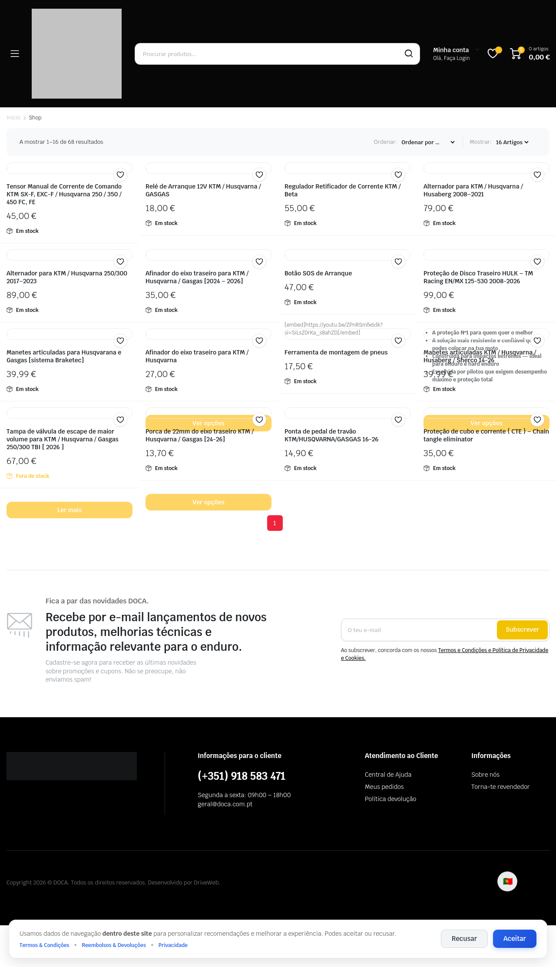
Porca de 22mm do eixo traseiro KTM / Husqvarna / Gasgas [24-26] (200, 435)
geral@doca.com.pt (225, 804)
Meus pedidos (384, 787)
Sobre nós (485, 774)
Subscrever (522, 629)
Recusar (464, 938)
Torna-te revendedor (500, 787)
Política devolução (390, 799)
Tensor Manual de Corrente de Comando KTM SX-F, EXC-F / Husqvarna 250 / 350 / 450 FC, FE (64, 194)
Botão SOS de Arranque (318, 273)
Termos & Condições (45, 945)
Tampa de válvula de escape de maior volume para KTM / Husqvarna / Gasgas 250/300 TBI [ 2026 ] (63, 439)
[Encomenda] (428, 142)
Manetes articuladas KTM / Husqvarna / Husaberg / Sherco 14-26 (480, 356)
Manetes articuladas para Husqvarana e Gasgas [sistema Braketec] (64, 356)
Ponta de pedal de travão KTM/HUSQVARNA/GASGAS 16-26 (331, 435)
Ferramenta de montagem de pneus (336, 352)
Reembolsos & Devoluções (114, 945)
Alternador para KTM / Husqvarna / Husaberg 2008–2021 (473, 190)
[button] (120, 174)
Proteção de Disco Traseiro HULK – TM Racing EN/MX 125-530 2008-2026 (478, 277)
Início (13, 117)
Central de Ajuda (388, 774)
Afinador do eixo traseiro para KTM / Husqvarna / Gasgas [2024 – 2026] (197, 277)
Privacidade (173, 945)
